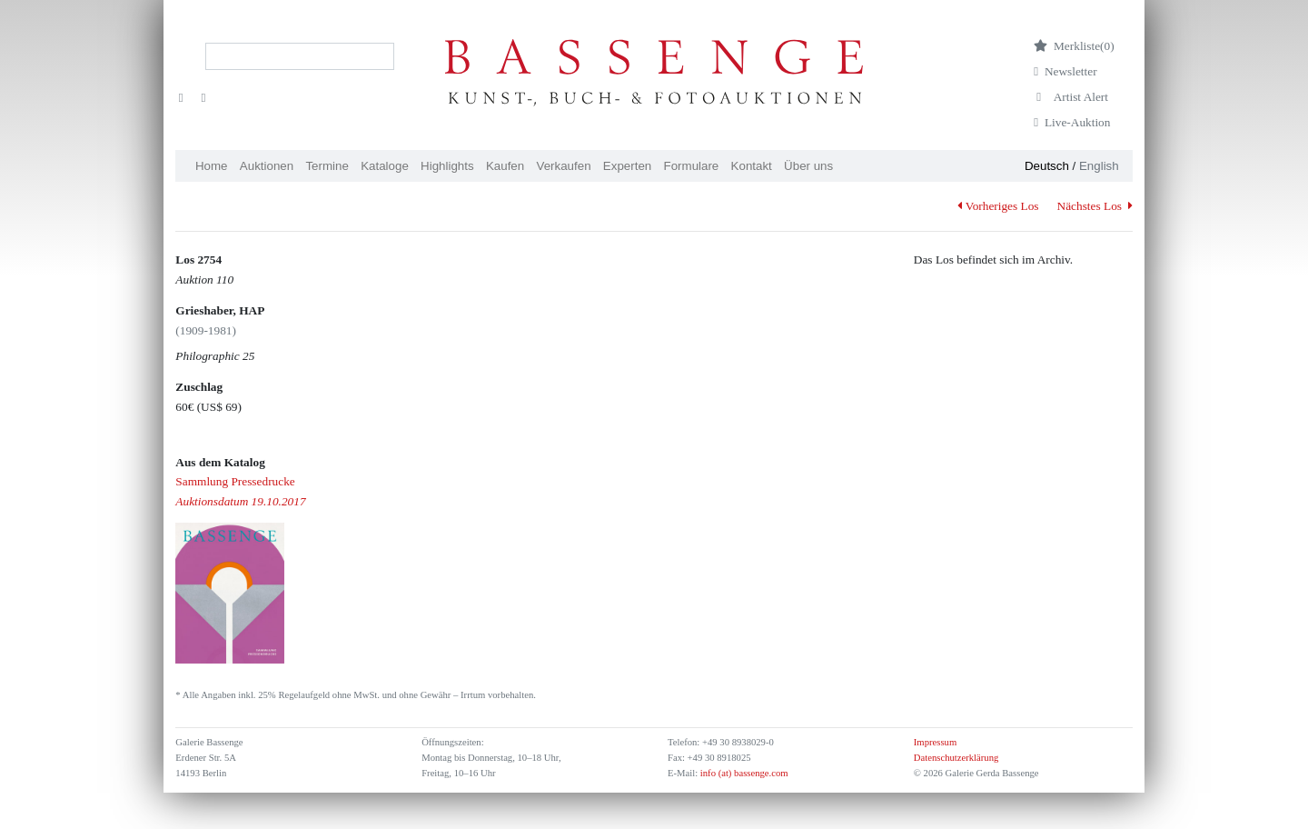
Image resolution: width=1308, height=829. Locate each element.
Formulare (691, 166)
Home (211, 166)
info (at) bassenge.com (743, 773)
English (1099, 166)
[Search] (299, 56)
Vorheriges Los (997, 206)
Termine (326, 166)
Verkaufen (564, 166)
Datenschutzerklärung (956, 758)
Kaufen (505, 166)
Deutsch (1047, 166)
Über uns (808, 166)
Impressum (935, 742)
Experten (627, 166)
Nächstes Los (1095, 206)
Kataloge (385, 166)
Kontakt (751, 166)
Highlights (447, 166)
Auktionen (266, 166)
